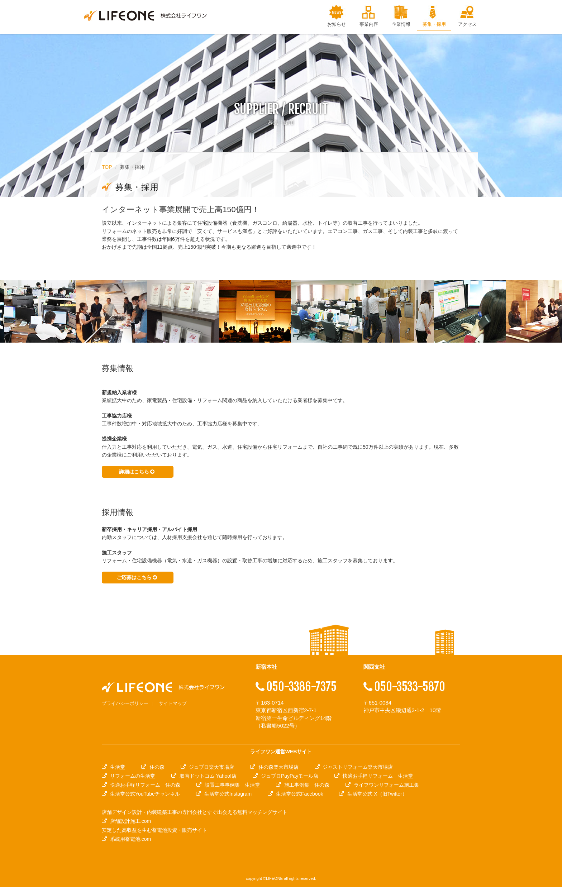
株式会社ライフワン (145, 16)
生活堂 (117, 767)
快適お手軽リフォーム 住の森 (145, 785)
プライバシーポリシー (125, 703)
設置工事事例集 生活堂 (232, 785)
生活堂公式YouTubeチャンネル (145, 794)
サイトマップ (173, 703)
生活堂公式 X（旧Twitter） (377, 794)
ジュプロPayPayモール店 (289, 776)
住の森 (157, 767)
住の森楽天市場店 (278, 767)
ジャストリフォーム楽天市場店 (358, 767)
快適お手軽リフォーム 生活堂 (378, 776)
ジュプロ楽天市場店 (211, 767)
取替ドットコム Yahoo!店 (208, 776)
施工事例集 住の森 (306, 785)
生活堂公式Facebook (299, 794)
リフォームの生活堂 (132, 776)
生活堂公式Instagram (228, 794)
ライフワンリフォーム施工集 (386, 785)
